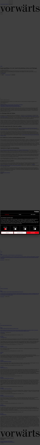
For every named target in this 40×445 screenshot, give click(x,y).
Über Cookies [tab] (33, 214)
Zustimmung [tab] (7, 214)
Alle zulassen (33, 232)
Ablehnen (7, 232)
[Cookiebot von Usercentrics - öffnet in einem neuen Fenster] (35, 211)
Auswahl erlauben (20, 232)
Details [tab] (20, 214)
